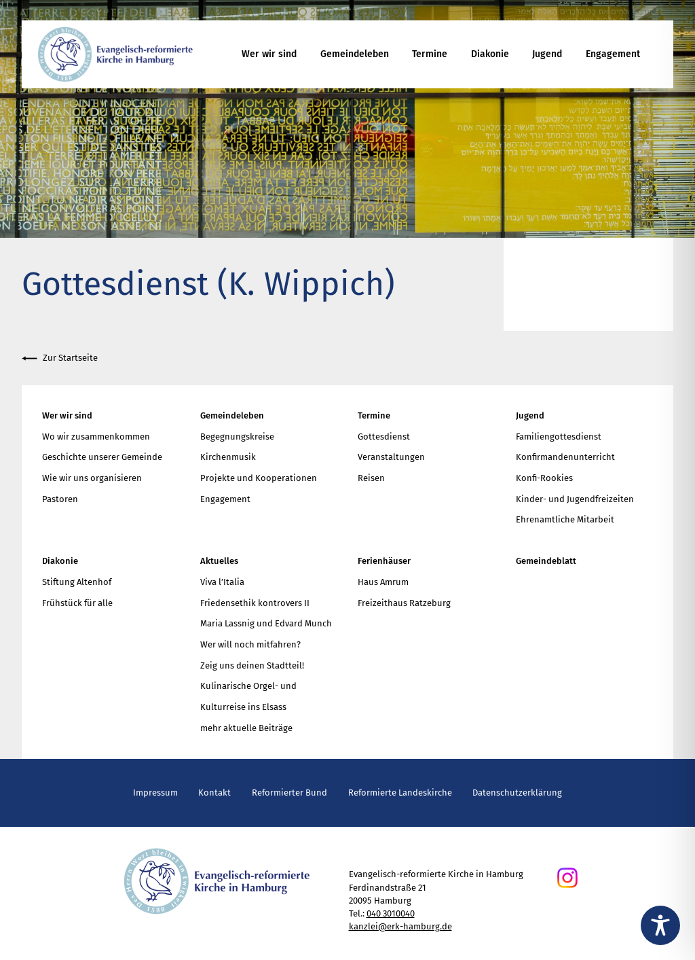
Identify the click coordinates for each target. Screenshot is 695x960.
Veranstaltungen (391, 457)
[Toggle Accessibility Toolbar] (660, 925)
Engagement (613, 54)
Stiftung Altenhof (76, 582)
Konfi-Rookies (544, 478)
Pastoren (60, 499)
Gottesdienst (384, 436)
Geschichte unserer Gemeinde (102, 457)
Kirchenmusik (228, 457)
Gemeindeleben (354, 54)
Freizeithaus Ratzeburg (404, 603)
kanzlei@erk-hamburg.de (400, 926)
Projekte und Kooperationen (258, 478)
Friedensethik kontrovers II (254, 603)
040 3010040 (391, 913)
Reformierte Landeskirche (400, 792)
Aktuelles (219, 561)
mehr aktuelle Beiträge (246, 728)
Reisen (371, 478)
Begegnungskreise (237, 436)
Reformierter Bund (289, 792)
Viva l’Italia (222, 582)
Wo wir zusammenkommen (96, 436)
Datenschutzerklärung (517, 792)
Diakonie (490, 54)
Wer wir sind (269, 54)
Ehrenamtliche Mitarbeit (565, 519)
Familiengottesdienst (558, 436)
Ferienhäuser (384, 561)
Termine (429, 54)
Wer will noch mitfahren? (250, 644)
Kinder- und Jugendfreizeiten (575, 499)
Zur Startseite (60, 358)
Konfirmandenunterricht (565, 457)
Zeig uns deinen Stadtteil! (252, 665)
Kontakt (214, 792)
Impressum (155, 792)
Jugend (547, 54)
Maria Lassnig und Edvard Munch (266, 623)
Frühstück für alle (77, 603)
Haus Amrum (383, 582)
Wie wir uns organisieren (92, 478)
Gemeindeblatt (546, 561)
